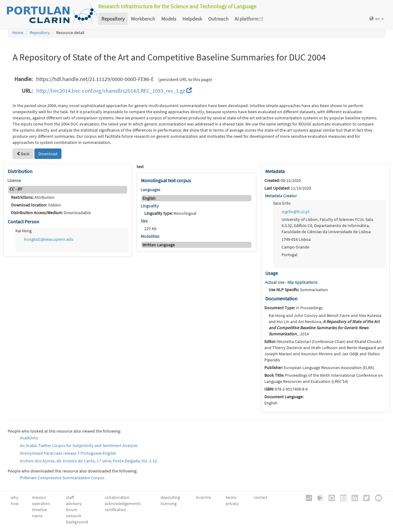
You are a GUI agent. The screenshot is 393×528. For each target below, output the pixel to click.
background (77, 522)
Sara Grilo (282, 203)
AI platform (249, 18)
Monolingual (170, 213)
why (14, 497)
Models (168, 18)
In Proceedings (293, 307)
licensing (169, 503)
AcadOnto (29, 438)
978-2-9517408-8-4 (286, 389)
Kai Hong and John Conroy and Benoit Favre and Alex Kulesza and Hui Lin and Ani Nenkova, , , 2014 (325, 325)
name (37, 515)
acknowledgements (123, 503)
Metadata (275, 171)
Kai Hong (23, 230)
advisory (74, 503)
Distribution (20, 171)
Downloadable (51, 212)
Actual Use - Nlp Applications (291, 282)
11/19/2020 (287, 188)
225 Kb (150, 228)
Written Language (158, 245)
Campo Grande (295, 247)
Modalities (150, 236)
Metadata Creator (281, 195)
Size (144, 221)
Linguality (150, 206)
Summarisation (298, 289)
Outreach (218, 18)
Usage (271, 273)
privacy (232, 503)
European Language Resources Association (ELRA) (319, 367)
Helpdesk (192, 18)
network (73, 515)
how (15, 503)
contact (260, 497)
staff (70, 497)
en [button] (376, 18)
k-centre (203, 497)
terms (231, 497)
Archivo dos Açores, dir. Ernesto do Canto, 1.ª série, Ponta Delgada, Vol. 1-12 (88, 461)
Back (23, 153)
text (140, 166)
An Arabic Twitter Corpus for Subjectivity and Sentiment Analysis (79, 445)
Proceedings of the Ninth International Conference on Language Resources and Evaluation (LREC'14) (323, 378)
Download (47, 153)
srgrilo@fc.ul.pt (295, 211)
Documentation (281, 298)
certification (115, 509)
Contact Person (23, 221)
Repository (113, 18)
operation (41, 503)
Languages (150, 189)
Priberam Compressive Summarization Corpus (62, 477)
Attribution (33, 197)
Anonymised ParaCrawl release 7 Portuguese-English (68, 453)
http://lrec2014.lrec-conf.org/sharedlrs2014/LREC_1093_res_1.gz (114, 90)
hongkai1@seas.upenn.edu (48, 239)
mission (39, 497)
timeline (39, 509)
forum (71, 509)
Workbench (143, 18)
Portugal (290, 254)
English (149, 198)
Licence (14, 180)
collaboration (117, 497)
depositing (170, 497)
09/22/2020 (282, 180)
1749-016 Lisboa (296, 239)
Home (17, 32)
